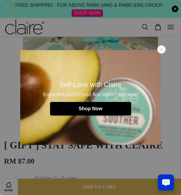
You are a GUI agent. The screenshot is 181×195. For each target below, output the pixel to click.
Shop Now (90, 108)
